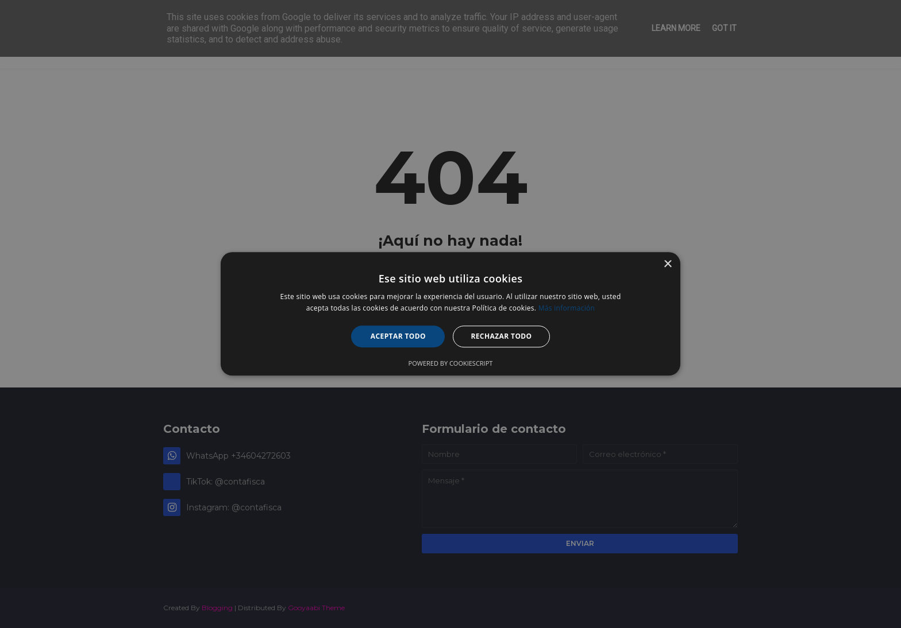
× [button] (667, 264)
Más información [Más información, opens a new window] (566, 308)
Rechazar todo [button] (501, 336)
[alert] (450, 314)
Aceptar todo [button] (398, 336)
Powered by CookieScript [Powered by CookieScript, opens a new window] (451, 363)
